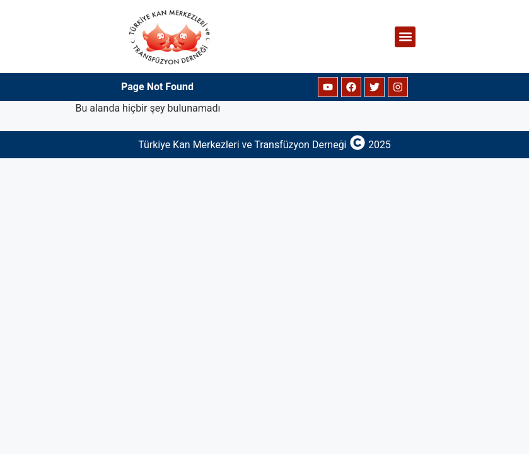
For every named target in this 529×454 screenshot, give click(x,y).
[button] (405, 36)
